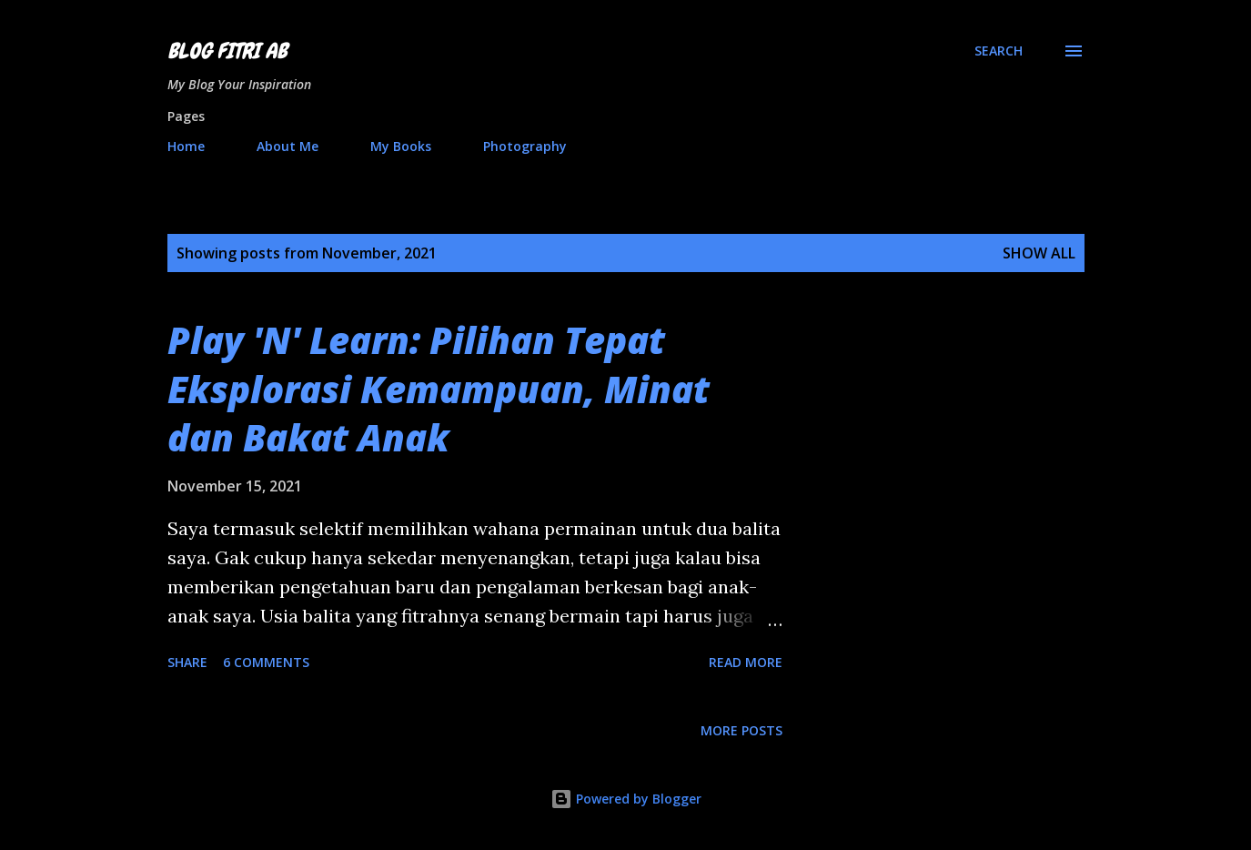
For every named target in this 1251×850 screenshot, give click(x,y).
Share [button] (187, 662)
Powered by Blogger (625, 798)
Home (186, 146)
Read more (745, 662)
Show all (1039, 253)
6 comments (266, 662)
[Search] (998, 51)
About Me (287, 146)
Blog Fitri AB (227, 50)
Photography (525, 146)
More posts (741, 730)
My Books (400, 146)
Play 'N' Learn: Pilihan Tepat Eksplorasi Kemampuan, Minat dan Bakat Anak (438, 388)
